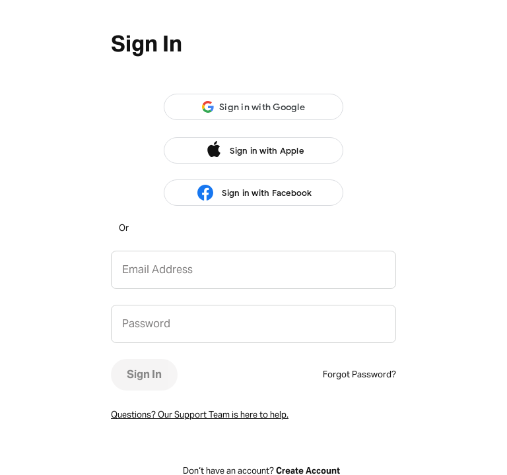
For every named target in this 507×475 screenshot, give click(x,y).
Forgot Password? (359, 374)
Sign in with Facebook (253, 193)
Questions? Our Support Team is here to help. (199, 414)
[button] (253, 107)
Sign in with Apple (253, 150)
